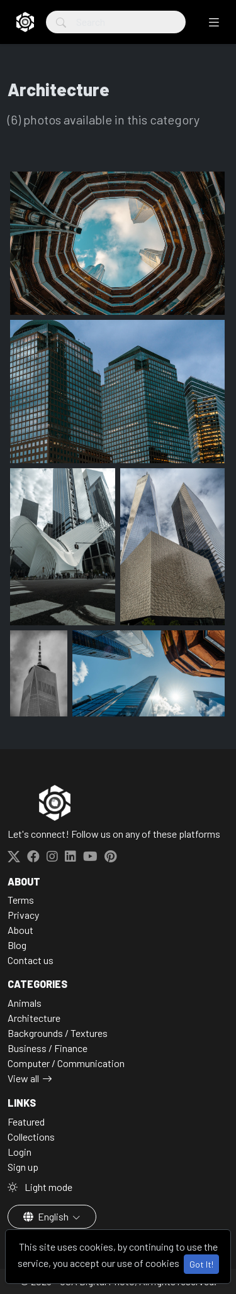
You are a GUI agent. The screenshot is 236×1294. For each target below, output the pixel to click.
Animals (25, 1003)
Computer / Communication (66, 1063)
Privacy (23, 915)
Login (19, 1152)
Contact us (30, 960)
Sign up (23, 1167)
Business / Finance (47, 1048)
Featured (26, 1121)
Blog (17, 945)
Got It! (201, 1264)
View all (23, 1078)
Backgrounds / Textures (58, 1033)
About (20, 930)
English (46, 1216)
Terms (21, 900)
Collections (31, 1137)
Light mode (40, 1187)
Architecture (34, 1018)
